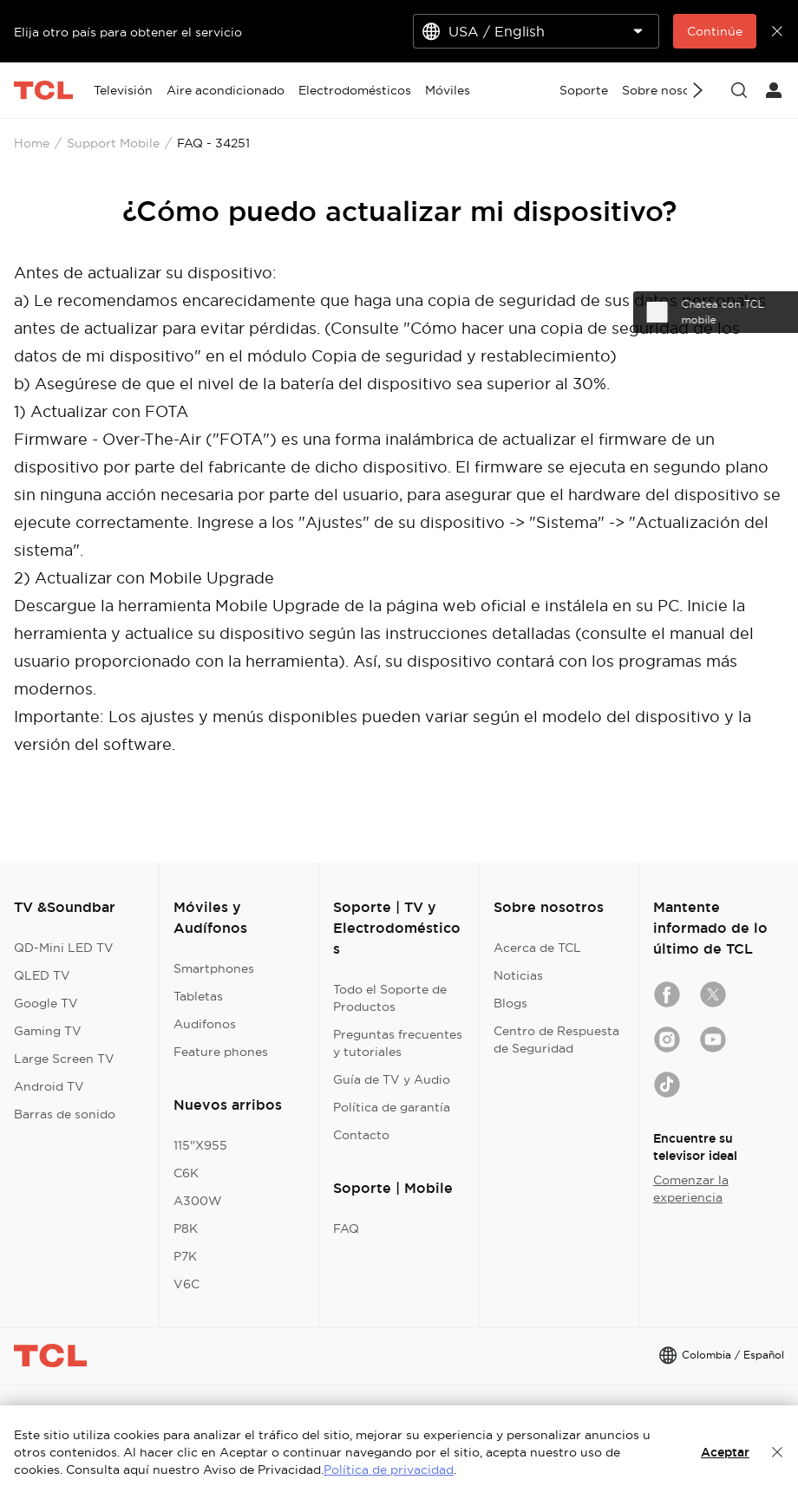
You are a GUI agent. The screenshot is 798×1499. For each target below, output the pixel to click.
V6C (186, 1284)
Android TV (49, 1086)
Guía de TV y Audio (391, 1079)
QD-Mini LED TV (64, 947)
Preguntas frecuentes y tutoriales (397, 1042)
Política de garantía (391, 1107)
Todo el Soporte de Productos (390, 997)
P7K (185, 1256)
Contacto (361, 1135)
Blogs (510, 1003)
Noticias (518, 975)
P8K (185, 1228)
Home (31, 143)
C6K (186, 1173)
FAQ (346, 1228)
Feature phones (220, 1051)
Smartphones (213, 968)
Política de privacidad (389, 1469)
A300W (197, 1201)
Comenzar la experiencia (691, 1188)
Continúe (714, 31)
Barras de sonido (64, 1114)
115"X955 (200, 1145)
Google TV (46, 1003)
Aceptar (725, 1452)
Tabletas (198, 996)
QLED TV (42, 975)
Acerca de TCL (537, 947)
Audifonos (204, 1024)
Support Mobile (113, 143)
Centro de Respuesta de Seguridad (556, 1039)
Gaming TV (48, 1031)
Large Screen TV (64, 1058)
